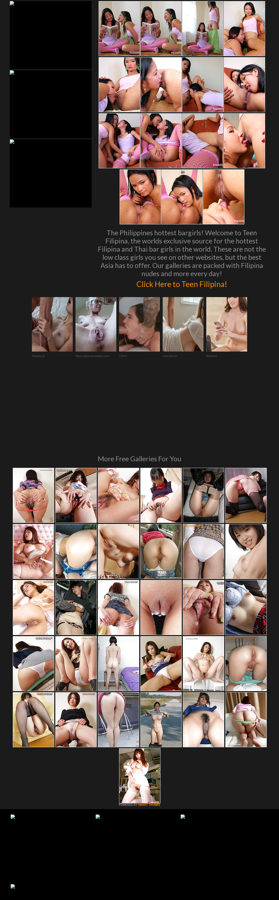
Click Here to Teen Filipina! (182, 283)
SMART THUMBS (149, 730)
